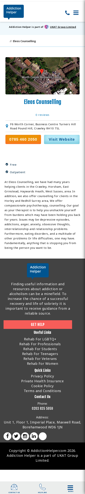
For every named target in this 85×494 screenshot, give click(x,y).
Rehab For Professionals (40, 344)
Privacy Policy (42, 376)
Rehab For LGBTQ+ (40, 339)
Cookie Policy (42, 386)
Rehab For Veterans (40, 358)
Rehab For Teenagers (40, 353)
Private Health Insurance (42, 381)
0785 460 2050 (23, 139)
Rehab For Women (42, 363)
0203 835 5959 (42, 408)
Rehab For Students (40, 349)
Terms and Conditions (42, 391)
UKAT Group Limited (63, 27)
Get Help (38, 325)
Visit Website (62, 139)
